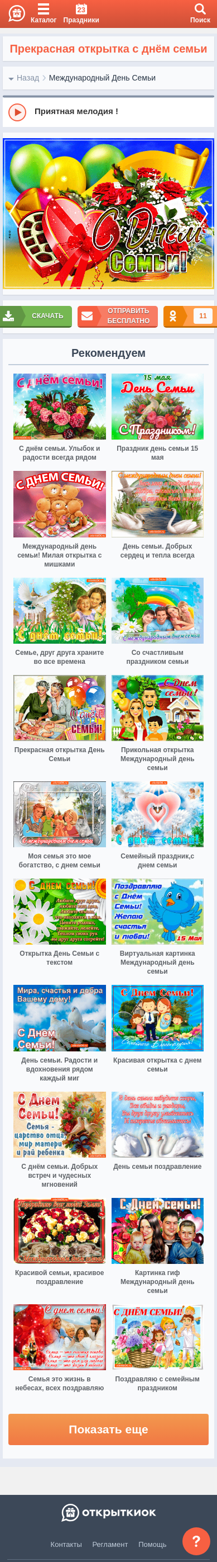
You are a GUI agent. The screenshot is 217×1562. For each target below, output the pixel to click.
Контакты (66, 1544)
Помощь (152, 1544)
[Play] (17, 112)
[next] (203, 214)
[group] (108, 112)
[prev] (14, 214)
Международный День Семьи (102, 77)
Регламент (110, 1544)
